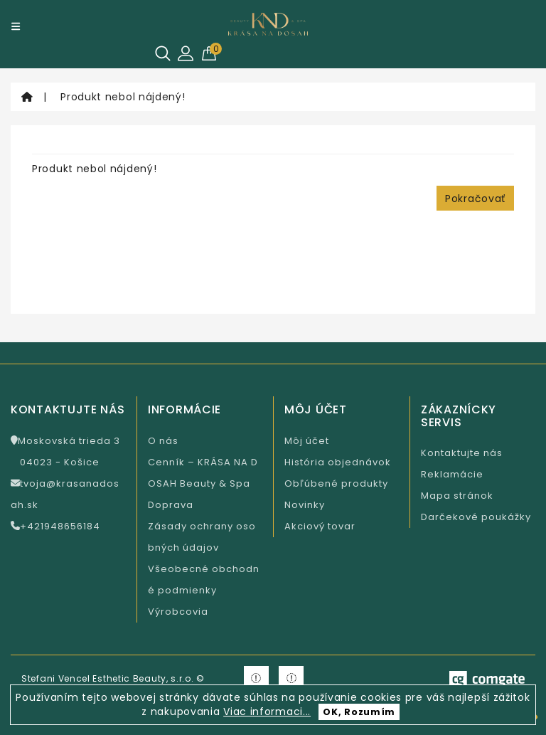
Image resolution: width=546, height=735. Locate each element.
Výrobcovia (178, 611)
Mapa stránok (457, 495)
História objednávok (337, 462)
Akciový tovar (319, 526)
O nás (163, 441)
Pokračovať (475, 198)
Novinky (304, 505)
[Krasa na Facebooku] (256, 678)
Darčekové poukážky (476, 517)
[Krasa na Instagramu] (291, 678)
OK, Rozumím (359, 712)
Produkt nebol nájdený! (122, 97)
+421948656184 (55, 526)
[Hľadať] (163, 53)
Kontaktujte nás (462, 453)
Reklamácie (452, 474)
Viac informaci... (267, 711)
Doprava (170, 505)
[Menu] (16, 26)
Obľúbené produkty (336, 483)
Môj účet (306, 441)
